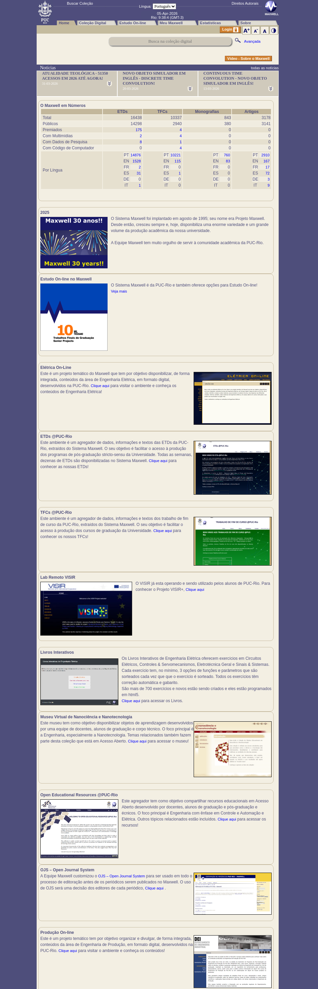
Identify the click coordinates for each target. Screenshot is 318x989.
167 (267, 161)
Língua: (145, 6)
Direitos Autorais (245, 3)
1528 (136, 161)
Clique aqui (100, 389)
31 (139, 173)
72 (268, 173)
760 (227, 155)
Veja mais (237, 243)
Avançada (252, 41)
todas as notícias (265, 68)
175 (138, 130)
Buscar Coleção (80, 3)
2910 (266, 155)
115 (177, 161)
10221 (175, 155)
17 (268, 167)
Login (230, 29)
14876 (135, 155)
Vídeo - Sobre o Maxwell (248, 58)
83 (228, 161)
